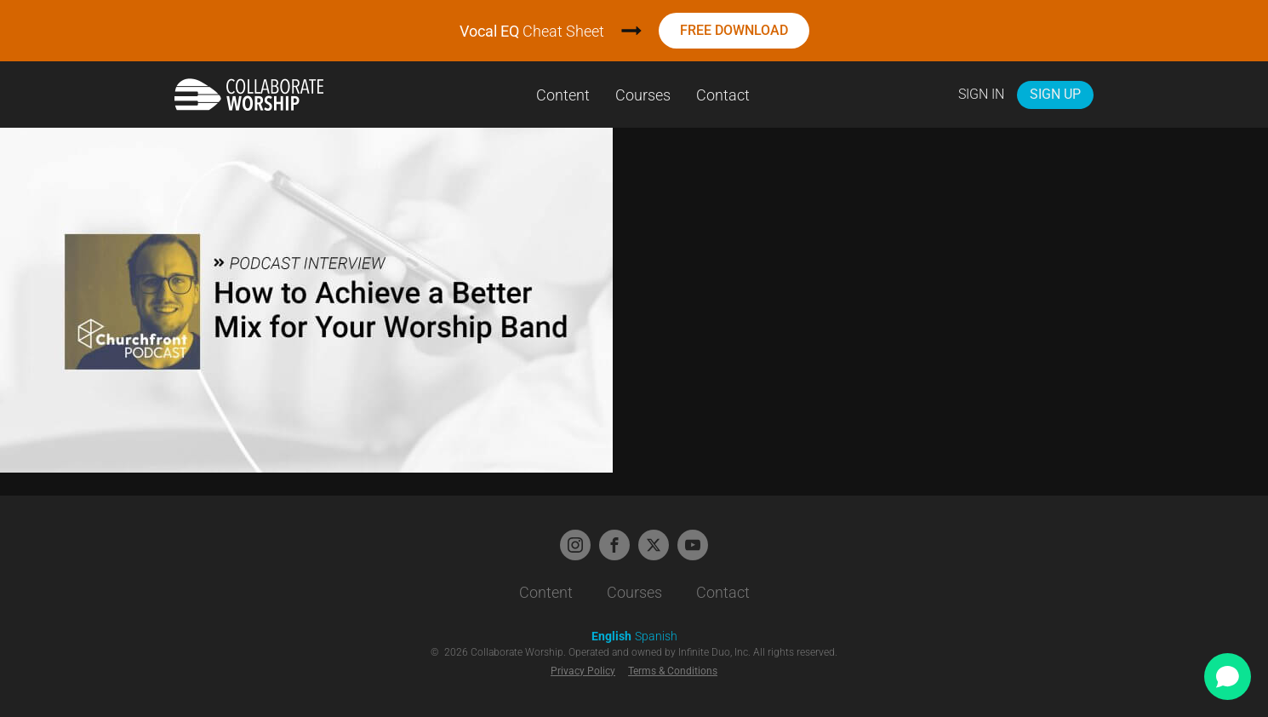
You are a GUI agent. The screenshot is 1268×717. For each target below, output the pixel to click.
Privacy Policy (583, 671)
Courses (643, 95)
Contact (723, 95)
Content (563, 95)
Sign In (981, 94)
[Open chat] (1227, 676)
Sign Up (1055, 94)
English (611, 636)
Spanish (656, 636)
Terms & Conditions (672, 671)
